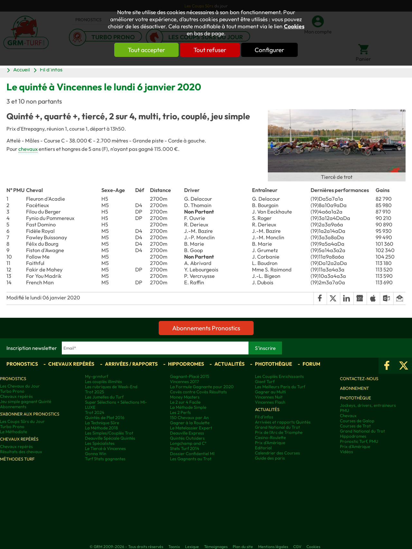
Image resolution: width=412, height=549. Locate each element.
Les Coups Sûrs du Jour (22, 421)
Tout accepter (146, 50)
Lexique (192, 546)
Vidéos (346, 451)
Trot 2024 (94, 412)
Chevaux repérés (71, 364)
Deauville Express (187, 432)
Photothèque (273, 364)
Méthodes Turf (17, 459)
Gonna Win (95, 453)
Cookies (294, 26)
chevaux (28, 149)
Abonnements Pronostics (206, 328)
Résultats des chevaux (21, 451)
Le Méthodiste (13, 431)
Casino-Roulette (270, 437)
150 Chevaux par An (189, 417)
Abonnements (13, 406)
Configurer (269, 50)
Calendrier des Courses (277, 452)
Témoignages (216, 546)
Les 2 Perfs (180, 412)
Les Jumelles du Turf (104, 396)
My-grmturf (96, 376)
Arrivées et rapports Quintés (283, 422)
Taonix (174, 546)
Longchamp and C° (188, 443)
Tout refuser (209, 50)
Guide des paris (270, 458)
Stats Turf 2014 (184, 448)
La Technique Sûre (102, 422)
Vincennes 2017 (184, 381)
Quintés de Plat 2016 (104, 417)
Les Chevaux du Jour (20, 386)
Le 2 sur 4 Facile (185, 402)
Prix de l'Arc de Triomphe (279, 432)
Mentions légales (273, 546)
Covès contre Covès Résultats (198, 391)
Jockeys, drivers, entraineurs (368, 405)
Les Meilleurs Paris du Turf (280, 386)
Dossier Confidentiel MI (192, 453)
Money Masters (185, 396)
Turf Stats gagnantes (105, 458)
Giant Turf (265, 381)
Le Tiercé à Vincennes (105, 448)
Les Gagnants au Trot (190, 458)
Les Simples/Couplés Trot (109, 432)
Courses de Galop (357, 420)
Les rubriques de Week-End (111, 386)
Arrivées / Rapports (131, 364)
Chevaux (348, 415)
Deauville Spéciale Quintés (110, 438)
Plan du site (243, 546)
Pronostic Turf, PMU (359, 441)
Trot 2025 (94, 391)
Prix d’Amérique (355, 446)
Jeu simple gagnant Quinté (25, 401)
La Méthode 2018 (101, 427)
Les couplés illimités (103, 381)
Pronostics (22, 364)
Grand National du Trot (277, 427)
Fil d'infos (51, 69)
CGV (297, 546)
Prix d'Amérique (270, 442)
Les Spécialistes (100, 443)
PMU (344, 410)
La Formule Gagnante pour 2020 (202, 386)
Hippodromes (186, 364)
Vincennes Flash (270, 402)
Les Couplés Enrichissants (279, 376)
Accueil (21, 69)
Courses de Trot (355, 425)
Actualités (229, 364)
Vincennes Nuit (269, 396)
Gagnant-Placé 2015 (189, 376)
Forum (311, 364)
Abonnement (354, 388)
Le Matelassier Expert (191, 427)
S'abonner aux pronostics (29, 413)
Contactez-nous (359, 378)
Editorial (263, 447)
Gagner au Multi (270, 391)
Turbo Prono (12, 391)
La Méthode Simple (188, 407)
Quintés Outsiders (187, 438)
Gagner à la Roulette (190, 422)
